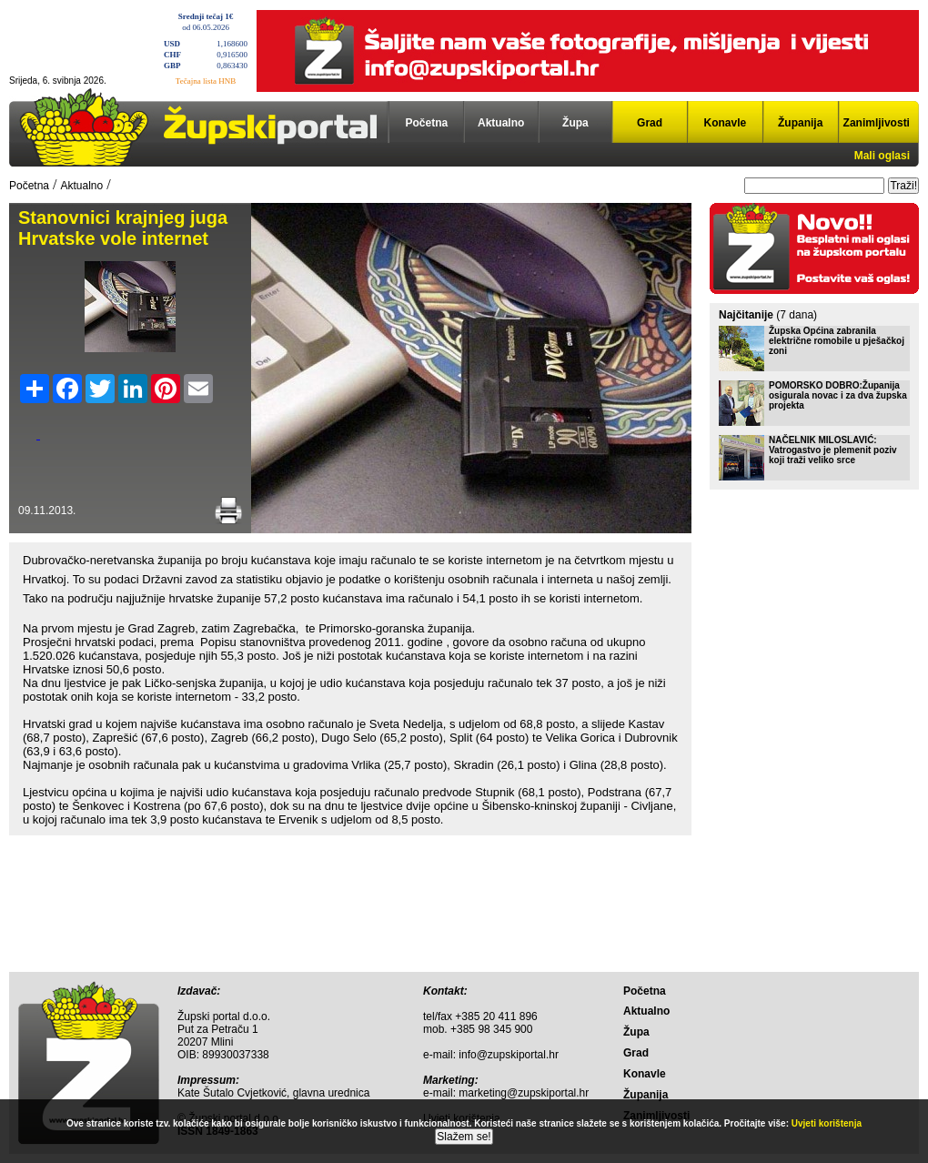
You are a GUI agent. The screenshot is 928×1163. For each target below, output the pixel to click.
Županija (800, 122)
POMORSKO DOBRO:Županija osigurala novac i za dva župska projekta (838, 395)
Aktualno (501, 122)
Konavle (725, 122)
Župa (575, 122)
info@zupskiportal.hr (509, 1054)
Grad (649, 122)
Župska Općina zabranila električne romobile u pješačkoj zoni (836, 341)
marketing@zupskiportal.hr (524, 1093)
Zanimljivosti (876, 122)
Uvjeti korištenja (827, 1123)
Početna (427, 122)
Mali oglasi (882, 155)
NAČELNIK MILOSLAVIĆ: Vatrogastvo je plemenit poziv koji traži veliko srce (833, 450)
